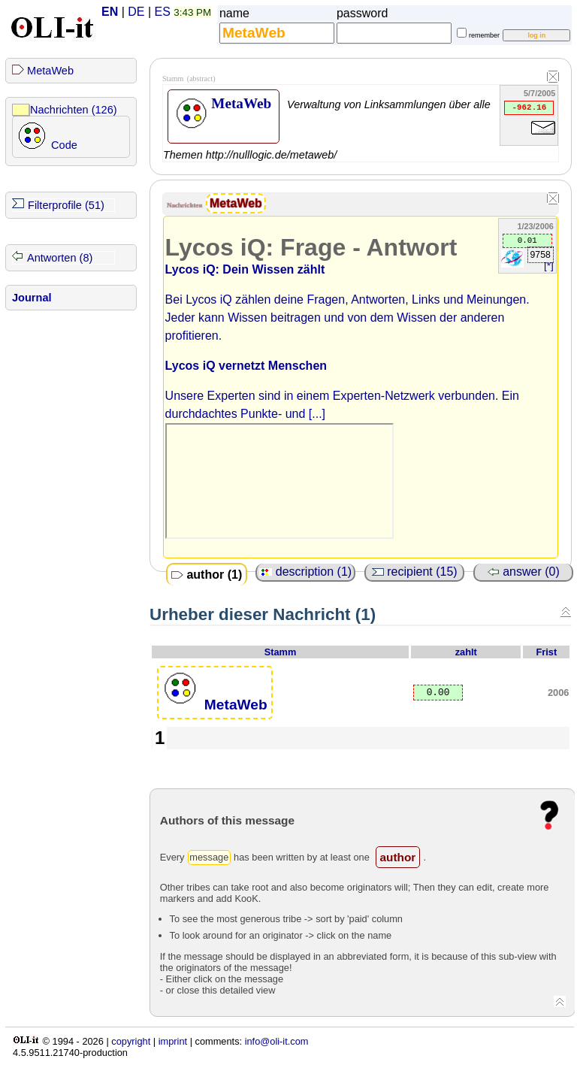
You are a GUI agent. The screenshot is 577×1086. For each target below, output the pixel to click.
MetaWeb (50, 71)
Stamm (280, 652)
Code (64, 145)
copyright (130, 1041)
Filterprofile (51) (66, 205)
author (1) (206, 574)
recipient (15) (415, 571)
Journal (32, 298)
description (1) (305, 571)
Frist (546, 652)
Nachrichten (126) (73, 110)
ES (163, 11)
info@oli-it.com (277, 1041)
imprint (173, 1041)
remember (484, 35)
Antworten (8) (59, 258)
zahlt (466, 652)
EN (109, 11)
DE (136, 11)
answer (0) (524, 571)
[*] (549, 265)
